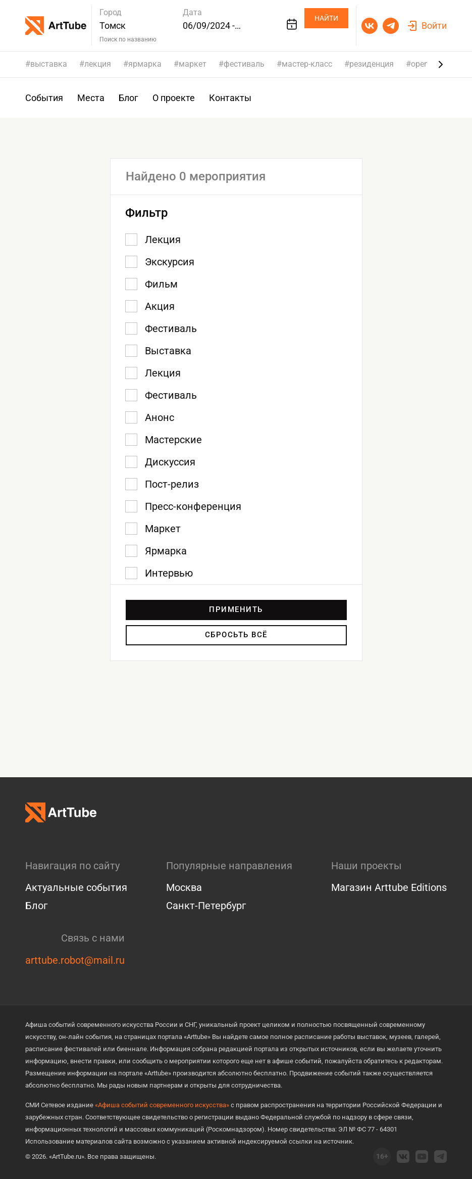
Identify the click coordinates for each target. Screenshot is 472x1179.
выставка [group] (48, 64)
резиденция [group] (371, 64)
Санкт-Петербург (206, 906)
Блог (36, 906)
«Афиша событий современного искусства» (162, 1105)
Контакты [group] (230, 97)
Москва (184, 888)
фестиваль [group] (244, 64)
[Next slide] (441, 64)
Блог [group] (128, 97)
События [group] (44, 97)
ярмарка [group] (145, 64)
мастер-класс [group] (307, 64)
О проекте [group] (173, 97)
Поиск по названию (127, 39)
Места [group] (90, 97)
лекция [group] (97, 64)
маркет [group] (192, 64)
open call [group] (427, 64)
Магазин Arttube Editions (389, 888)
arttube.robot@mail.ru (75, 960)
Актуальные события (76, 888)
